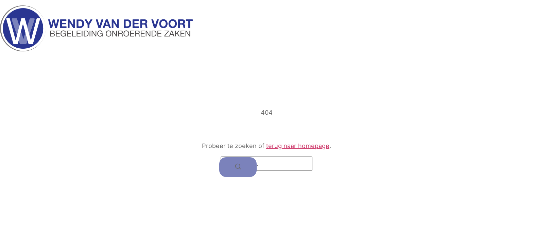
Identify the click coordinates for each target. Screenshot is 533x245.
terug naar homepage (297, 145)
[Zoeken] (238, 167)
